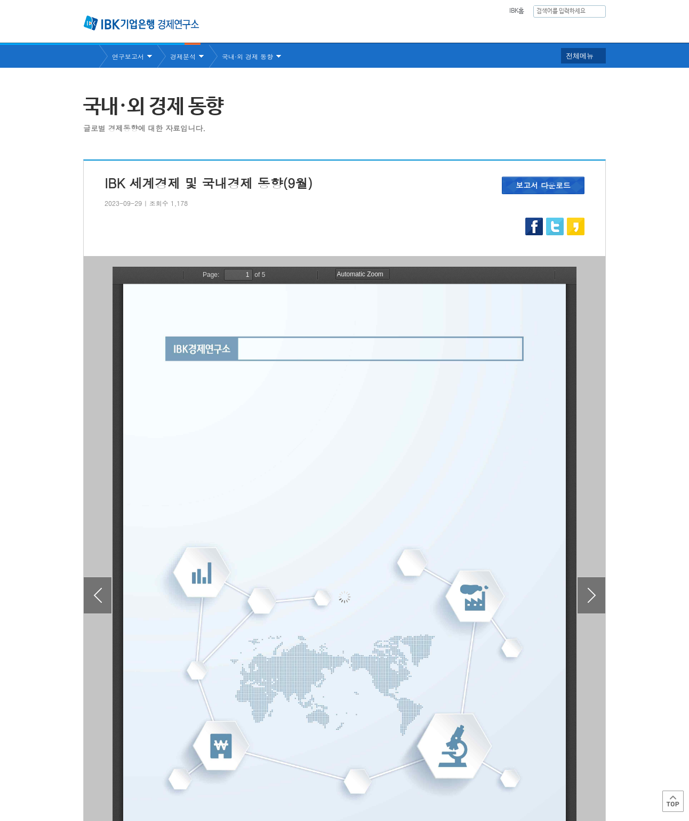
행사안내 (542, 30)
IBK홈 (516, 11)
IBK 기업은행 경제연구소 (141, 23)
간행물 (495, 30)
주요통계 (448, 30)
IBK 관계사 (549, 774)
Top (673, 801)
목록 (344, 717)
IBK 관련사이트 (474, 774)
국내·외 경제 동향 (247, 56)
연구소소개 (335, 30)
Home (91, 56)
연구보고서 (394, 30)
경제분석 (183, 56)
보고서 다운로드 (543, 185)
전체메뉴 (580, 56)
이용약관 (194, 778)
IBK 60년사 (591, 30)
